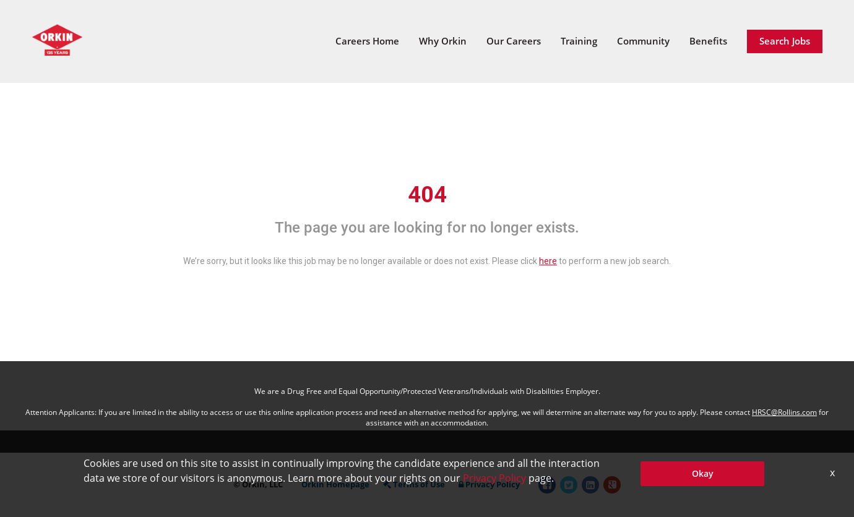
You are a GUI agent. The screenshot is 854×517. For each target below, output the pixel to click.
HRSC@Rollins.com (784, 412)
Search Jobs (784, 41)
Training (579, 41)
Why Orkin (443, 41)
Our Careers (513, 41)
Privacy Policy (489, 484)
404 (427, 195)
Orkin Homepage (335, 484)
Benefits (708, 41)
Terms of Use (414, 484)
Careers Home (367, 41)
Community (643, 41)
